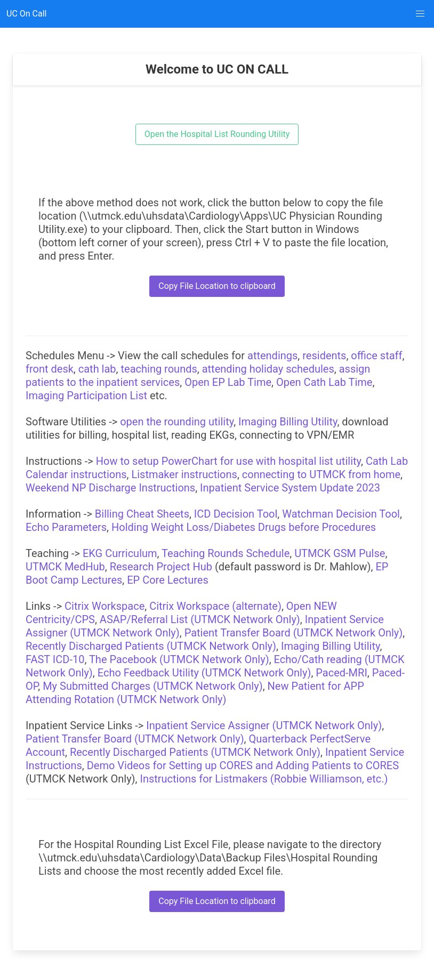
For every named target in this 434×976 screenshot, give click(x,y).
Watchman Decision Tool (341, 513)
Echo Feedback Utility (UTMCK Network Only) (204, 672)
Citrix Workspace (104, 606)
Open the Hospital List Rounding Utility (217, 134)
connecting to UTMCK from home (321, 474)
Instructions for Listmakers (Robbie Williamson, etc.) (264, 778)
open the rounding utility (177, 421)
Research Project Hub (161, 566)
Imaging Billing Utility (287, 421)
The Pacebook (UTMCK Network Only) (179, 659)
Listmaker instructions (184, 474)
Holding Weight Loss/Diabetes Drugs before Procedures (243, 527)
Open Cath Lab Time (324, 382)
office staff (376, 355)
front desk (50, 368)
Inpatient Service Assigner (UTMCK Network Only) (264, 725)
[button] (420, 14)
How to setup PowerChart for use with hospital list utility (228, 461)
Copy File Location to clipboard (216, 286)
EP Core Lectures (167, 580)
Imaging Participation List (86, 395)
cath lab (97, 368)
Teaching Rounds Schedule (226, 553)
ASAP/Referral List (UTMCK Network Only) (200, 619)
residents (324, 355)
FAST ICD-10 (55, 659)
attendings (272, 355)
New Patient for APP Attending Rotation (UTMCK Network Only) (195, 693)
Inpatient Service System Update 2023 (290, 487)
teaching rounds (159, 368)
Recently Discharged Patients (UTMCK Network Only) (151, 646)
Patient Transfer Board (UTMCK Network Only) (293, 632)
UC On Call (26, 14)
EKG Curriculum (120, 553)
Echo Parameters (66, 527)
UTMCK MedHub (65, 566)
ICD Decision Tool (235, 513)
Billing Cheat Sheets (142, 513)
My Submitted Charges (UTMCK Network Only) (153, 686)
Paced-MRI (341, 672)
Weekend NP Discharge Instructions (110, 487)
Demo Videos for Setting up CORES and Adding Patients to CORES (243, 765)
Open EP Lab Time (227, 382)
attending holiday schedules (268, 368)
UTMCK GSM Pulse (339, 553)
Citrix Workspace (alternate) (215, 606)
